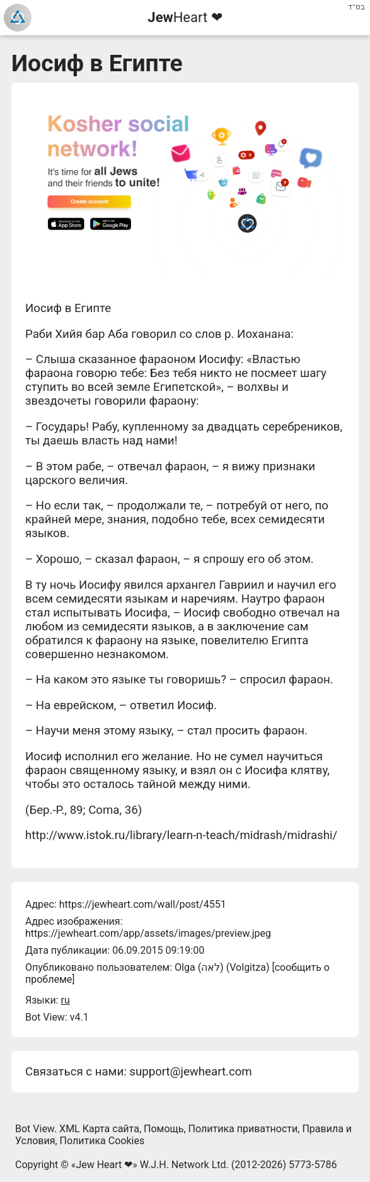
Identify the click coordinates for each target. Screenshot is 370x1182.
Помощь (163, 1129)
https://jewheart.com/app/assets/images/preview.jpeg (148, 933)
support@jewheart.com (190, 1072)
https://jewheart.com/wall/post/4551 (142, 904)
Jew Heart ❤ (104, 1165)
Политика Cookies (102, 1141)
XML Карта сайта (99, 1129)
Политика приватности (243, 1129)
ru (65, 1000)
